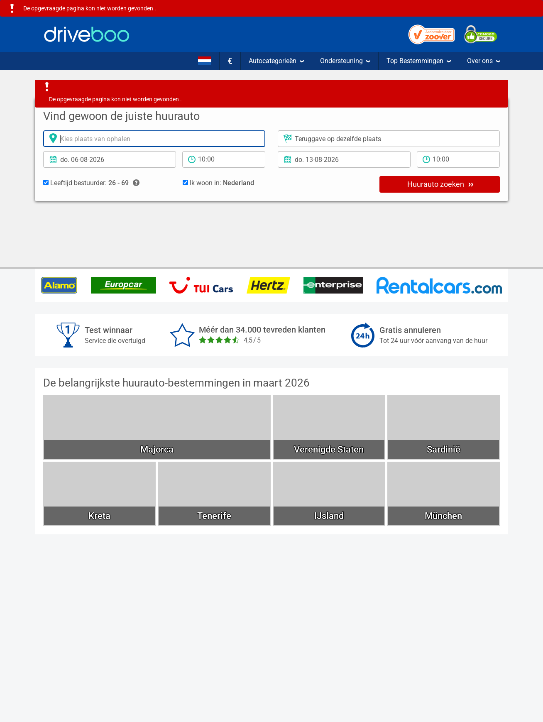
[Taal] (204, 61)
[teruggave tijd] (458, 159)
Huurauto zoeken (440, 183)
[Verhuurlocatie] (154, 138)
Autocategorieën (276, 61)
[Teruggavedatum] (344, 159)
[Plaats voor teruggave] (389, 138)
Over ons (483, 61)
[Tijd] (223, 159)
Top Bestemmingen (418, 61)
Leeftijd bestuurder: (91, 183)
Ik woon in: (218, 183)
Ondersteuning (345, 61)
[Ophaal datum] (109, 159)
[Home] (87, 34)
